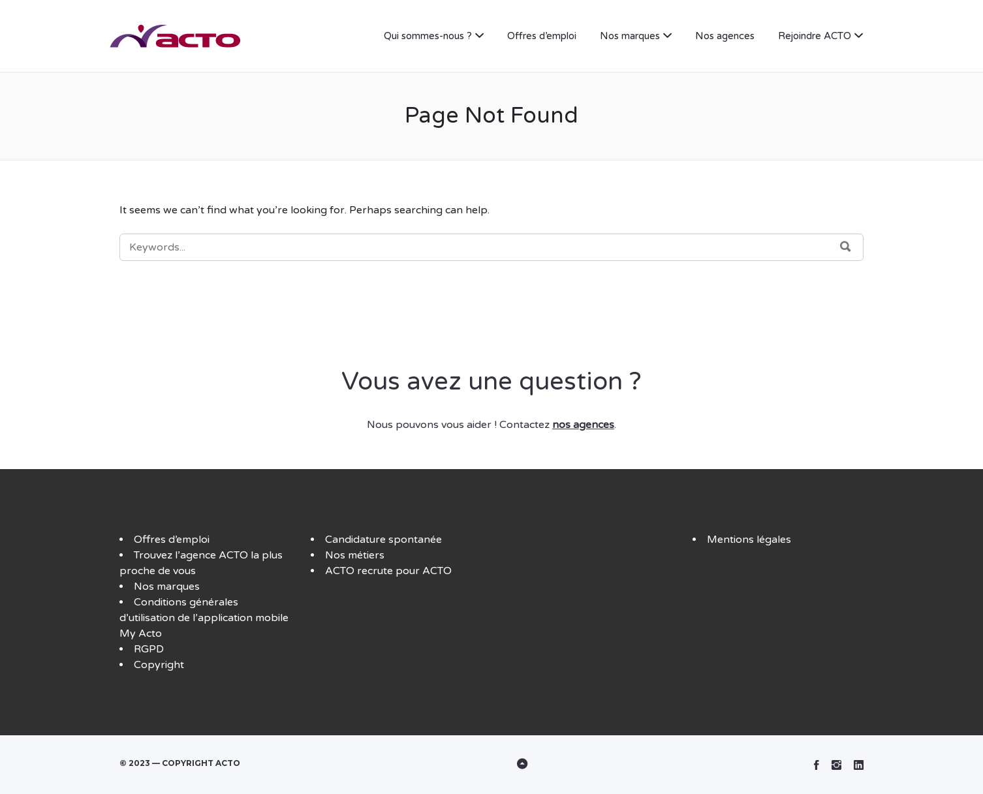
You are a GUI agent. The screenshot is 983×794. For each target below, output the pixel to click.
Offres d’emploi (541, 36)
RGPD (149, 649)
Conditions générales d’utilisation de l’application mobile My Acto (204, 618)
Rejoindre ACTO (814, 36)
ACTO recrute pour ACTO (388, 570)
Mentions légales (749, 539)
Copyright (159, 664)
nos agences (583, 424)
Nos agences (725, 36)
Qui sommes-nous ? (428, 36)
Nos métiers (354, 555)
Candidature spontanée (383, 539)
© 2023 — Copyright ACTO (179, 763)
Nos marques (630, 36)
